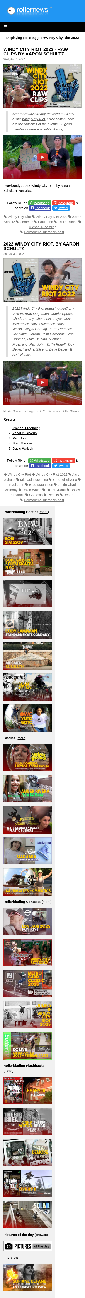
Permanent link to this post (44, 232)
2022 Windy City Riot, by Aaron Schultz (41, 246)
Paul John (45, 222)
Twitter (63, 208)
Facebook (42, 208)
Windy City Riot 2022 (52, 217)
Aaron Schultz (23, 114)
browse (41, 1235)
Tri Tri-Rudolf (67, 222)
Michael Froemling (42, 227)
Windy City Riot (33, 119)
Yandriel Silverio (24, 433)
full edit (68, 114)
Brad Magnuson (24, 443)
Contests (26, 222)
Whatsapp (41, 203)
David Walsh (31, 490)
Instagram (65, 203)
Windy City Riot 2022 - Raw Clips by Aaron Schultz (35, 51)
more (44, 512)
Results (53, 495)
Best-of (69, 495)
